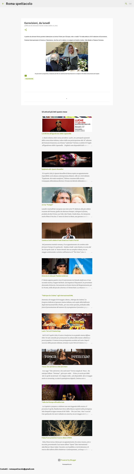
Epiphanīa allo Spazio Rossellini (52, 169)
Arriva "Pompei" (47, 205)
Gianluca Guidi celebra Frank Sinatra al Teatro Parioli (60, 240)
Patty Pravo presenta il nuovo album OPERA (57, 438)
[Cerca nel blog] (121, 3)
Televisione (29, 78)
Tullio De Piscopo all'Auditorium (53, 402)
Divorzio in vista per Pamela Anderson (55, 276)
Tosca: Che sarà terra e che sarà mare (54, 367)
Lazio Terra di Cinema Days (51, 331)
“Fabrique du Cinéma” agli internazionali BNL (57, 295)
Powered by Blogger (67, 460)
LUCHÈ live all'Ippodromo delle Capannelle (56, 133)
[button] (25, 30)
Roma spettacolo (19, 3)
